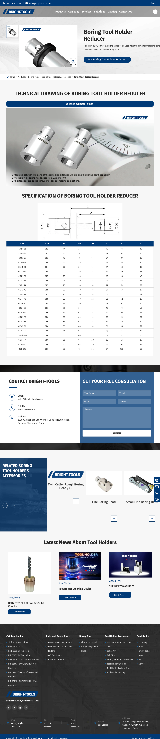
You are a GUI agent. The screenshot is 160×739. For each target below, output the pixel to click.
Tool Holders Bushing (116, 664)
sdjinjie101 (103, 725)
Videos (142, 646)
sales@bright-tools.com (38, 3)
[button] (5, 507)
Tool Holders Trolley (116, 672)
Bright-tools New (144, 653)
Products (60, 11)
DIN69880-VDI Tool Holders (59, 642)
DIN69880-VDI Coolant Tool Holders (59, 648)
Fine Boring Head (104, 504)
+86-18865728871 (76, 725)
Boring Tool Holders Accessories (56, 77)
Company (73, 11)
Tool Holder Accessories (117, 636)
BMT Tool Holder (54, 655)
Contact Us (125, 11)
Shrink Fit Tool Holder (18, 642)
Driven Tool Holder (56, 659)
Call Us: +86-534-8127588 (26, 408)
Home (12, 77)
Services (87, 11)
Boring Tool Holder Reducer (86, 77)
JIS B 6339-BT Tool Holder (19, 651)
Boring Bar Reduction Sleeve (120, 659)
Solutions (99, 11)
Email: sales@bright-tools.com (30, 397)
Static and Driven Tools (57, 636)
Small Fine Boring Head (142, 504)
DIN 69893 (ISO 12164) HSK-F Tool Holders (23, 674)
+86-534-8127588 (12, 3)
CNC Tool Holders (15, 636)
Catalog (112, 11)
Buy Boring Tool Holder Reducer (108, 59)
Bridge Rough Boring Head (90, 648)
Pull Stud (111, 655)
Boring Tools (33, 77)
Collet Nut (111, 651)
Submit (116, 433)
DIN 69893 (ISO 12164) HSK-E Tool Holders (23, 683)
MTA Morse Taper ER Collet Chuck (119, 644)
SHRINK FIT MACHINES (121, 586)
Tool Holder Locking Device (119, 668)
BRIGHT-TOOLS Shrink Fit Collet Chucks (26, 605)
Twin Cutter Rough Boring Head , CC (66, 488)
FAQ (140, 659)
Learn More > (19, 612)
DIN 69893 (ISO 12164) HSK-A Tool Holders (23, 666)
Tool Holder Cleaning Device (75, 588)
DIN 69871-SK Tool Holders (20, 655)
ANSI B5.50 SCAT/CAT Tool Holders (23, 659)
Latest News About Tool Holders (80, 542)
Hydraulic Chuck (15, 646)
